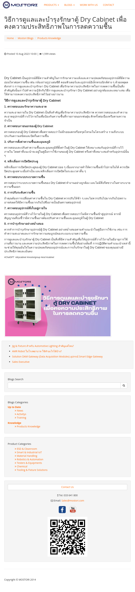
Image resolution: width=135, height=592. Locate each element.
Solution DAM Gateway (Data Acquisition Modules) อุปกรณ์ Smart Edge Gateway (57, 356)
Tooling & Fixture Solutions (31, 470)
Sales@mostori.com (73, 500)
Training (20, 417)
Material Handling (26, 455)
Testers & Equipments (28, 463)
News (19, 410)
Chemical (21, 466)
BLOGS (69, 5)
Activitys (20, 414)
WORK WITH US (89, 5)
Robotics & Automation (29, 459)
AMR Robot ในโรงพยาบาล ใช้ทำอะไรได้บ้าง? (37, 351)
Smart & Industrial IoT (28, 452)
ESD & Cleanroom (26, 448)
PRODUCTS (51, 5)
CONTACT (108, 5)
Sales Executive (21, 361)
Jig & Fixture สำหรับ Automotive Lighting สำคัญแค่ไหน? (43, 346)
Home (10, 38)
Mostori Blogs (25, 38)
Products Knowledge (49, 38)
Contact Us (67, 487)
